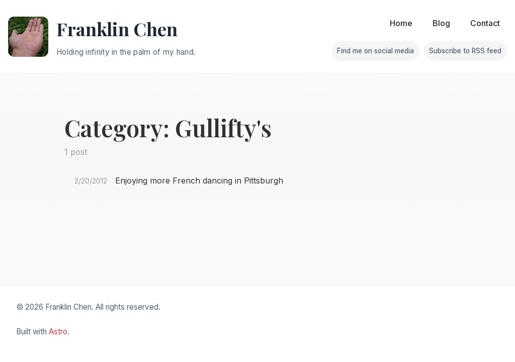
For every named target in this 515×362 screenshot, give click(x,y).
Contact (485, 23)
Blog (441, 23)
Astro (58, 331)
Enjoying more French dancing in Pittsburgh (199, 180)
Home (401, 23)
